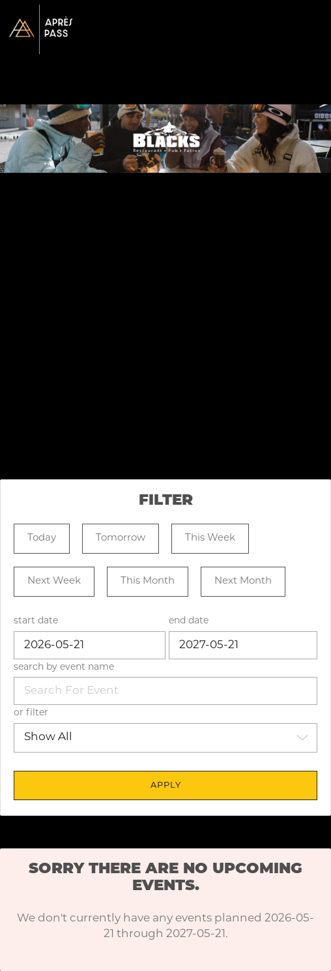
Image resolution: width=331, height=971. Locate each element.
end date (189, 621)
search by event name (64, 667)
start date (36, 621)
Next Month (243, 581)
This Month (148, 581)
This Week (210, 538)
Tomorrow (120, 538)
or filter (31, 713)
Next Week (54, 581)
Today (41, 538)
